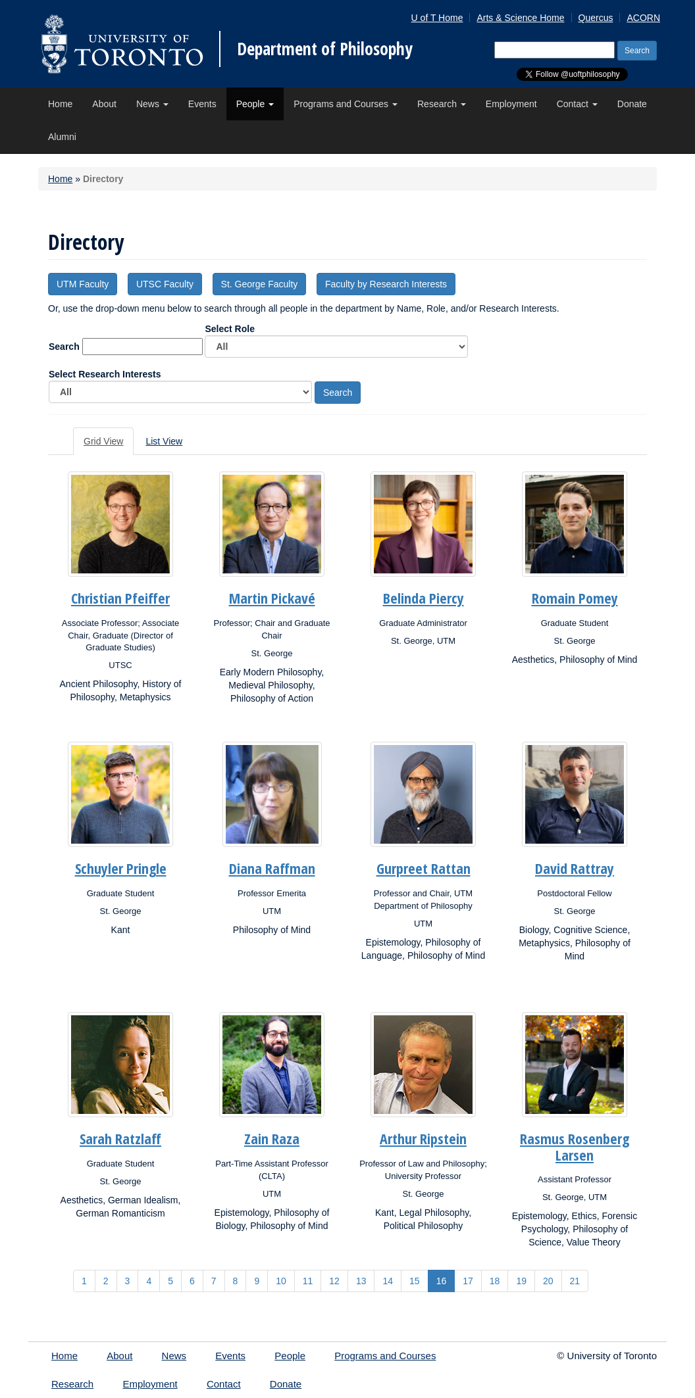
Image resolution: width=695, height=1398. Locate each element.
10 (281, 1281)
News (152, 104)
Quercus (596, 17)
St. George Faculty (259, 284)
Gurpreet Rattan (423, 868)
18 (495, 1281)
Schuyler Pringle (121, 868)
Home (60, 104)
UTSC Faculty (164, 284)
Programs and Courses (346, 104)
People (255, 104)
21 (575, 1281)
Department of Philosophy (325, 48)
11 (308, 1281)
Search (64, 346)
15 (414, 1281)
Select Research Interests (180, 386)
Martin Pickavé (272, 598)
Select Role (336, 341)
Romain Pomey (575, 598)
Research (441, 104)
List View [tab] (163, 441)
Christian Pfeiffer (120, 598)
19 (521, 1281)
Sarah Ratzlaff (120, 1138)
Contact (577, 104)
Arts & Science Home (520, 17)
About (104, 104)
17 (468, 1281)
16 (441, 1281)
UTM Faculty (83, 284)
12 (334, 1281)
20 (548, 1281)
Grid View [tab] (103, 441)
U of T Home (437, 17)
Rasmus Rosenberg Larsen (574, 1146)
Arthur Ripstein (423, 1138)
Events (202, 104)
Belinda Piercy (423, 598)
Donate (632, 104)
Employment (511, 104)
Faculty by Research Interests (386, 284)
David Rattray (574, 868)
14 (387, 1281)
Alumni (62, 137)
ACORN (643, 17)
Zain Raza (271, 1138)
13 (361, 1281)
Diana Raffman (272, 868)
